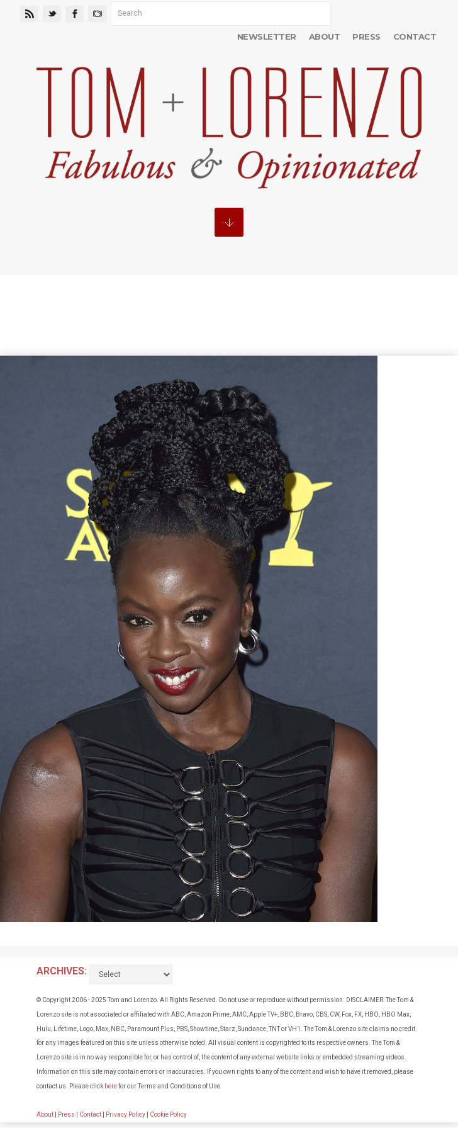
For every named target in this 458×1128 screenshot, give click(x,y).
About (324, 36)
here (110, 1086)
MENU (229, 222)
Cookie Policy (168, 1114)
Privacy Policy (125, 1114)
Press (366, 36)
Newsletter (266, 36)
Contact (414, 36)
